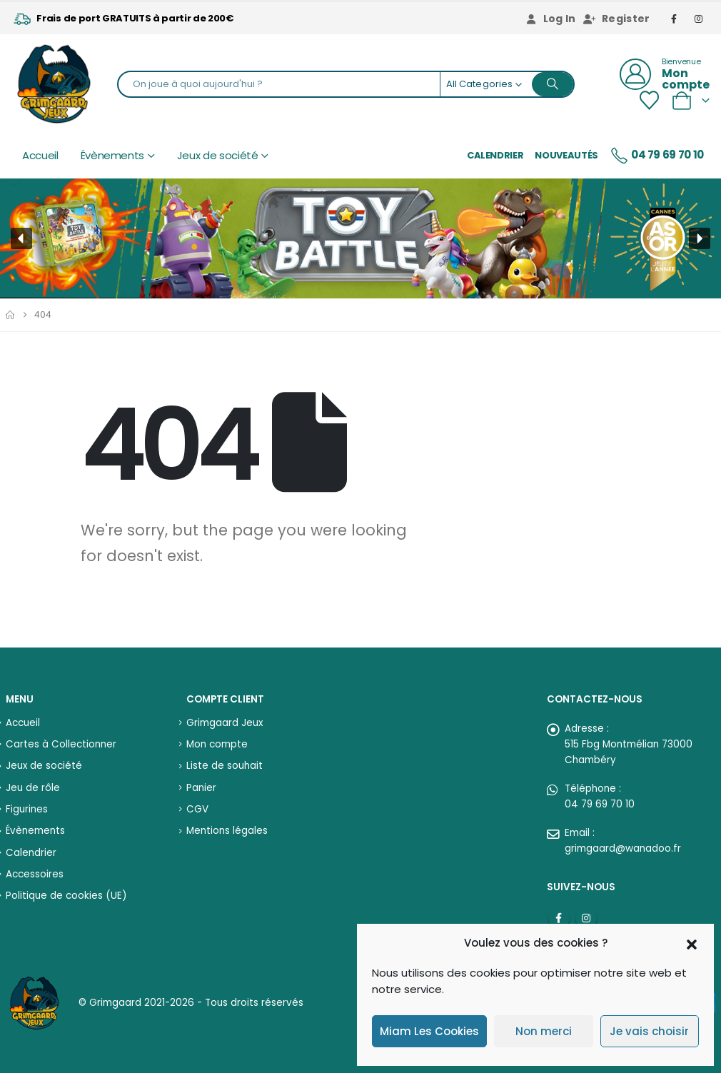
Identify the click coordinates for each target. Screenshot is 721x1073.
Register (616, 18)
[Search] (552, 84)
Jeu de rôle (33, 788)
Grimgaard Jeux (224, 723)
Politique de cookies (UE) (66, 895)
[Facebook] (675, 19)
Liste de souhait (224, 765)
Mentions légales (227, 830)
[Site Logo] (53, 83)
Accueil (40, 155)
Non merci (543, 1031)
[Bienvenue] (665, 74)
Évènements (113, 155)
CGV (197, 809)
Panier (201, 788)
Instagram (586, 918)
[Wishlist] (648, 100)
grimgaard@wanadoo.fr (623, 848)
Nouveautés (566, 155)
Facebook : (559, 918)
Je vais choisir (649, 1031)
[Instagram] (699, 19)
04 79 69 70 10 (657, 155)
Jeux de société (217, 155)
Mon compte (217, 744)
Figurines (27, 809)
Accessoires (35, 874)
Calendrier (495, 155)
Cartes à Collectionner (61, 744)
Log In (550, 18)
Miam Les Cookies (429, 1031)
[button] (692, 943)
